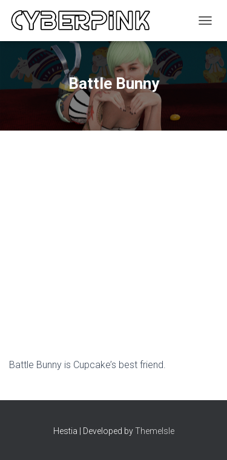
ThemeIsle (154, 431)
